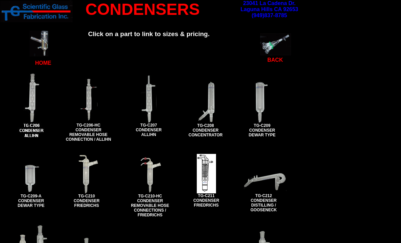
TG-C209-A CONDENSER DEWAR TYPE (31, 201)
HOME (43, 63)
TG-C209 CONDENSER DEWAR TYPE (262, 130)
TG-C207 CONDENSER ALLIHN (149, 130)
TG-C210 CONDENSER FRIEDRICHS (87, 201)
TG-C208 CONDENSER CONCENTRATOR (206, 130)
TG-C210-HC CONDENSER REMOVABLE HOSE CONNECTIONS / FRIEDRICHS (150, 205)
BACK (275, 60)
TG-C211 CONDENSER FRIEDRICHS (206, 200)
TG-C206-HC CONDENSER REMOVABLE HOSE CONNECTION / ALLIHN (88, 132)
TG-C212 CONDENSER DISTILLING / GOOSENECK (263, 202)
